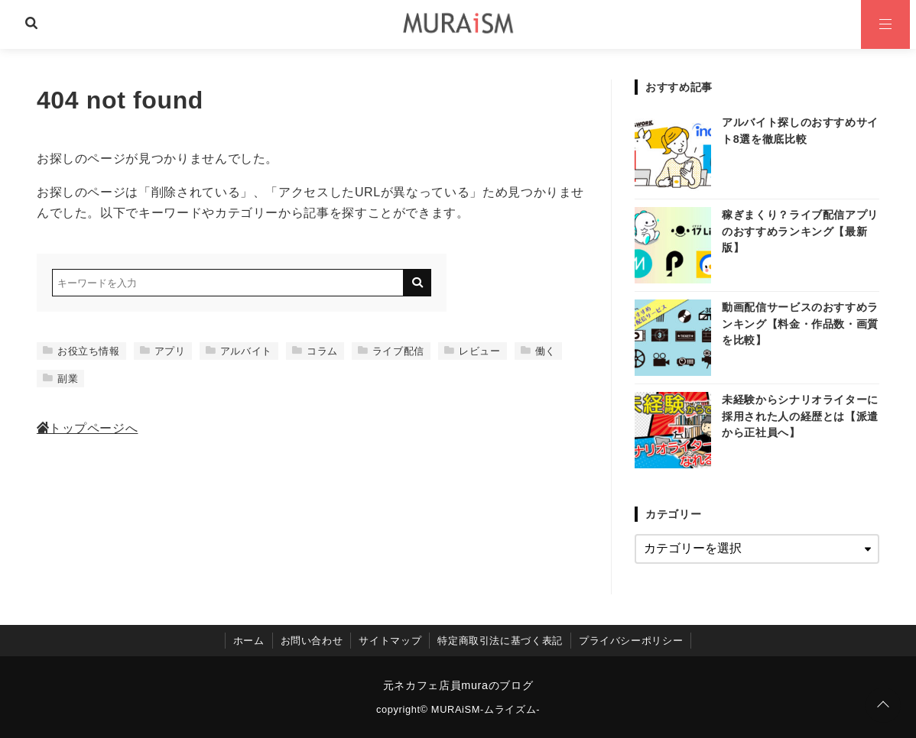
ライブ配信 (391, 351)
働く (538, 351)
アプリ (163, 351)
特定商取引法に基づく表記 (500, 640)
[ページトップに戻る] (883, 705)
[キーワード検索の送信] (417, 282)
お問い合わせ (312, 640)
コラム (315, 351)
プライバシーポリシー (631, 640)
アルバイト (239, 351)
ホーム (249, 640)
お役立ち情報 (81, 351)
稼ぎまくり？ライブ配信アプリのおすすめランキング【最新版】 (800, 231)
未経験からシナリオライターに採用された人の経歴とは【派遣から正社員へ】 (800, 416)
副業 (60, 378)
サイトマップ (390, 640)
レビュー (472, 351)
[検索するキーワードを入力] (228, 282)
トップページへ (87, 428)
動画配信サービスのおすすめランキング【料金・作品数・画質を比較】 (800, 323)
